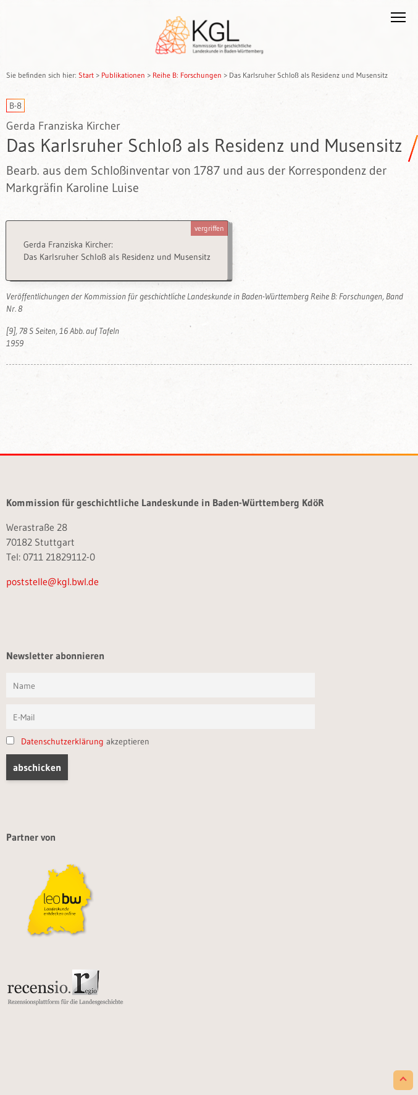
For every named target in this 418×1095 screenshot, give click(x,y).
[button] (398, 19)
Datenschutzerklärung (62, 741)
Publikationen (123, 75)
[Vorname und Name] (160, 685)
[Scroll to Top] (403, 1080)
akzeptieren (77, 741)
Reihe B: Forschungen (187, 75)
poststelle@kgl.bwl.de (52, 581)
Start (86, 75)
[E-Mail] (160, 716)
